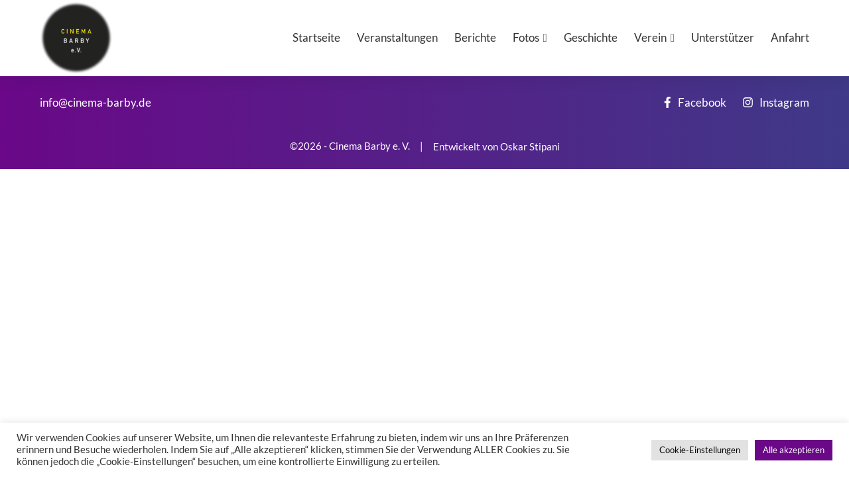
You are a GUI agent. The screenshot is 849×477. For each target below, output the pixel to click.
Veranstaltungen (397, 37)
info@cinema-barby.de (95, 102)
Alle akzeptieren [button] (793, 450)
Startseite (316, 37)
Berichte (475, 37)
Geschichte (591, 37)
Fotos (526, 37)
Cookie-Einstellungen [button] (699, 450)
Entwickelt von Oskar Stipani (496, 146)
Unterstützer (722, 37)
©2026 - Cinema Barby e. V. (350, 146)
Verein (650, 37)
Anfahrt (790, 37)
